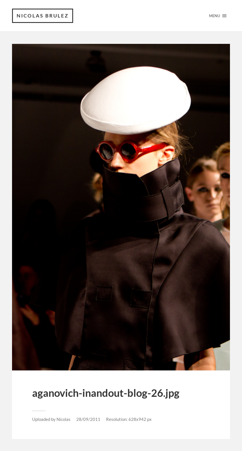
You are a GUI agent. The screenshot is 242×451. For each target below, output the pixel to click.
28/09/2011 (88, 419)
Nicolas (63, 419)
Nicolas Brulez (43, 16)
